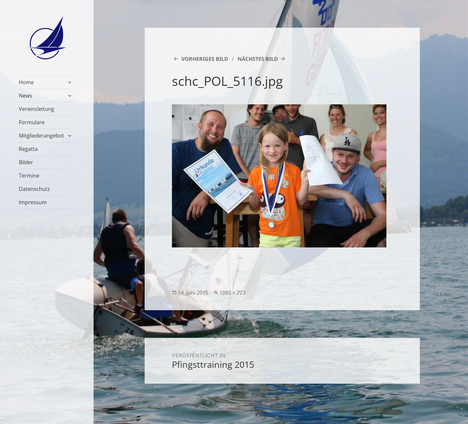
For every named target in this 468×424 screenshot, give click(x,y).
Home (26, 82)
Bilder (26, 162)
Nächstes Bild (258, 58)
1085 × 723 (232, 292)
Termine (29, 175)
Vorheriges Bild (204, 58)
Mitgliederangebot (41, 135)
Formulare (32, 122)
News (25, 95)
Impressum (33, 202)
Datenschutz (34, 188)
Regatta (28, 148)
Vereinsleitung (36, 109)
